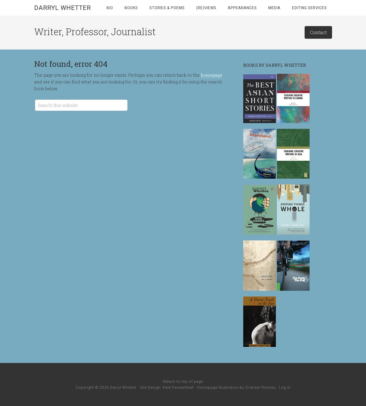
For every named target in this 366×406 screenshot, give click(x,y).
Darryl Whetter (62, 7)
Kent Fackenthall (178, 387)
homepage (211, 75)
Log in (285, 387)
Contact (318, 32)
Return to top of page (183, 381)
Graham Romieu (260, 387)
